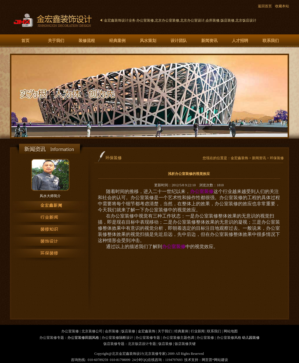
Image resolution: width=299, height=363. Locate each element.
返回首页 (265, 6)
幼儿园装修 (251, 338)
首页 (25, 40)
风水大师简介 (50, 196)
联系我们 (271, 40)
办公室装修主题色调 (178, 338)
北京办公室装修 (167, 20)
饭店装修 (227, 20)
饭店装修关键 (185, 344)
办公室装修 (145, 20)
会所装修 (213, 20)
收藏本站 (282, 6)
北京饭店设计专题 (142, 344)
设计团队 (179, 40)
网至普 (207, 360)
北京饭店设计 (245, 20)
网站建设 (221, 360)
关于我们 (56, 40)
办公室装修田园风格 (83, 338)
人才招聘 (240, 40)
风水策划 (148, 40)
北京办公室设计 (192, 20)
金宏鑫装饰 (239, 158)
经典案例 (117, 40)
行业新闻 (198, 331)
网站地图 (231, 331)
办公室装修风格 (229, 338)
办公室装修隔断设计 (117, 338)
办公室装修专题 (147, 338)
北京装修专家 (155, 354)
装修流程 (87, 40)
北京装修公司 (91, 331)
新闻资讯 (209, 40)
